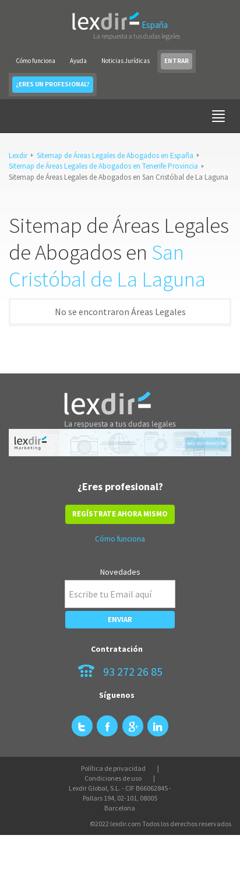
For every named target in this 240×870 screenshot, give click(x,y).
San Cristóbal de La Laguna (107, 265)
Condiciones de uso (113, 778)
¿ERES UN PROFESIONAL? (53, 84)
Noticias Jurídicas (125, 61)
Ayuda (78, 61)
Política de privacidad (113, 768)
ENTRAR (176, 61)
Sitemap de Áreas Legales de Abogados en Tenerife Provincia (103, 166)
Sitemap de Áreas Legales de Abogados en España (115, 155)
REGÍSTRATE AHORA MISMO (120, 514)
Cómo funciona (35, 61)
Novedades (120, 572)
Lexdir (18, 155)
